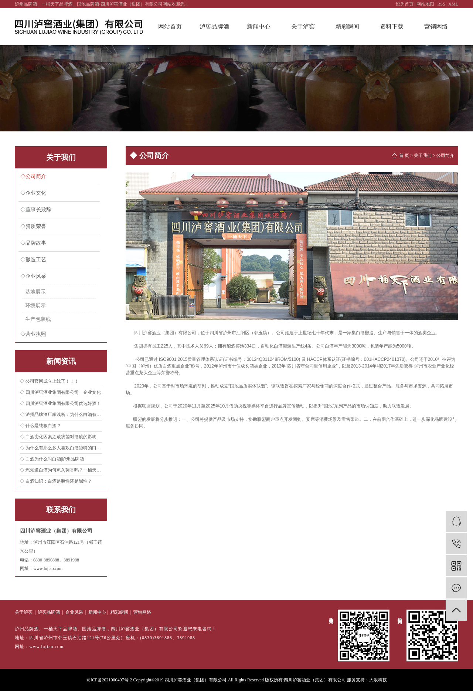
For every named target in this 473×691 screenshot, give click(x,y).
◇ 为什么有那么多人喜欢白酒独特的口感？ (61, 447)
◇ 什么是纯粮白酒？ (40, 425)
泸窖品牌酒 (214, 26)
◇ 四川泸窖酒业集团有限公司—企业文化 (60, 392)
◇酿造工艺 (33, 259)
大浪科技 (378, 679)
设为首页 (405, 4)
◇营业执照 (33, 334)
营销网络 (436, 26)
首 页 (404, 155)
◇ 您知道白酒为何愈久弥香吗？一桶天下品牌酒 (61, 470)
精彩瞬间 (347, 26)
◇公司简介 (33, 176)
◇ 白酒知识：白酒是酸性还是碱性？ (56, 481)
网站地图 (425, 4)
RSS (441, 4)
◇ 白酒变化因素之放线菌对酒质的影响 (58, 436)
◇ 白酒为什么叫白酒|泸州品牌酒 (52, 459)
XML (453, 4)
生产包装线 (38, 319)
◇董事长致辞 (35, 209)
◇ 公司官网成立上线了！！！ (49, 381)
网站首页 (170, 26)
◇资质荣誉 (33, 226)
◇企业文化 (33, 193)
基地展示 (35, 292)
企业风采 (74, 612)
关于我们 (423, 155)
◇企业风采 (33, 276)
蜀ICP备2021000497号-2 (109, 679)
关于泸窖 (303, 26)
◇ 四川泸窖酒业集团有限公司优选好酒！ (60, 403)
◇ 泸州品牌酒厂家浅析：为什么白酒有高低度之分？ (61, 414)
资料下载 (392, 26)
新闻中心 (258, 26)
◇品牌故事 (33, 243)
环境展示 (35, 305)
